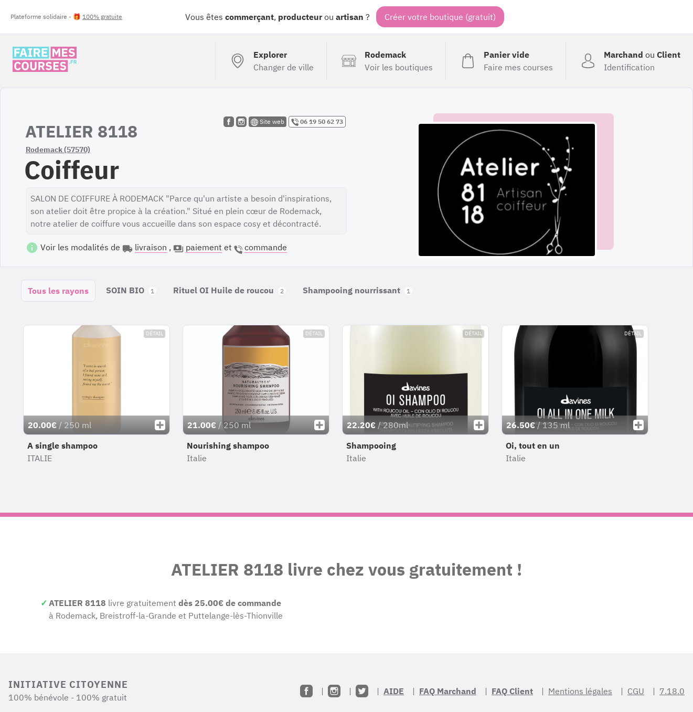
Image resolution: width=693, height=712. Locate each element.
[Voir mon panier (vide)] (505, 61)
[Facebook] (306, 691)
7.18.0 (672, 691)
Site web (267, 122)
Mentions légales (580, 691)
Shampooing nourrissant (357, 290)
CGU (635, 691)
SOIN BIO (131, 290)
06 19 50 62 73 (317, 122)
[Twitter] (362, 691)
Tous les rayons (58, 290)
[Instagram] (334, 691)
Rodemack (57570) (58, 149)
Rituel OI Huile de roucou (229, 290)
